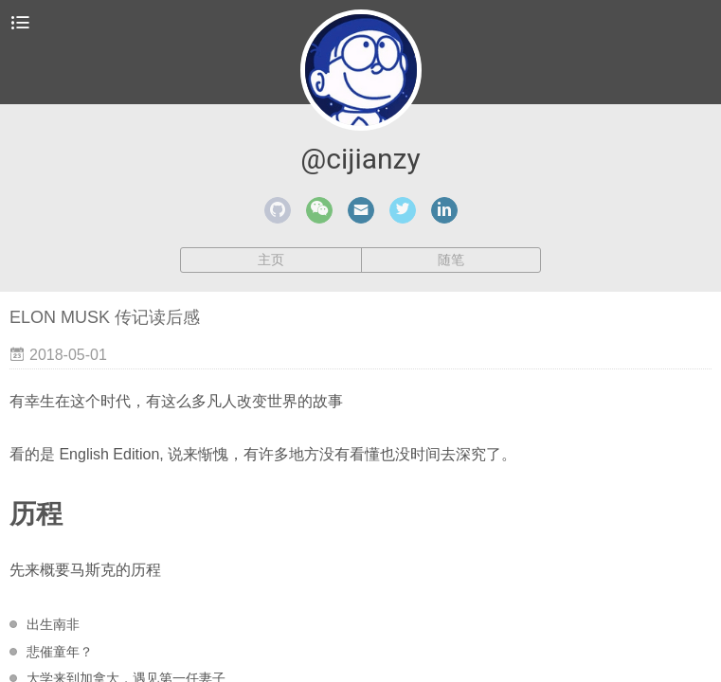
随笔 (451, 259)
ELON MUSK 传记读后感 (104, 317)
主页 (271, 259)
